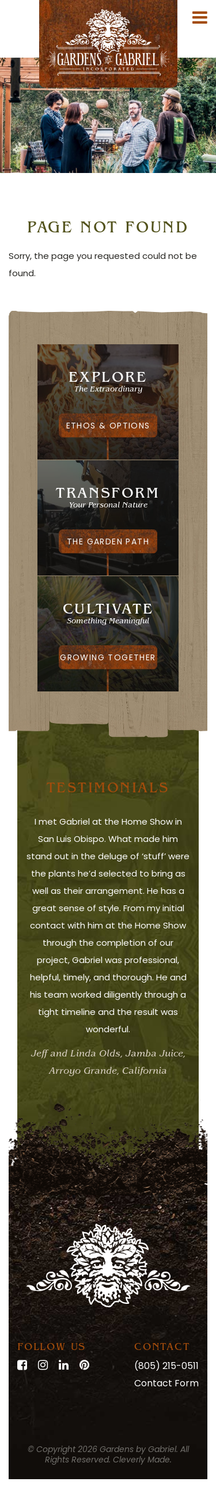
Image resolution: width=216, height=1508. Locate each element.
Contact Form (166, 1383)
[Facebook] (22, 1365)
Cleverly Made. (142, 1459)
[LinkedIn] (64, 1365)
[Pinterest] (84, 1365)
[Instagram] (43, 1365)
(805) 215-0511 (166, 1365)
